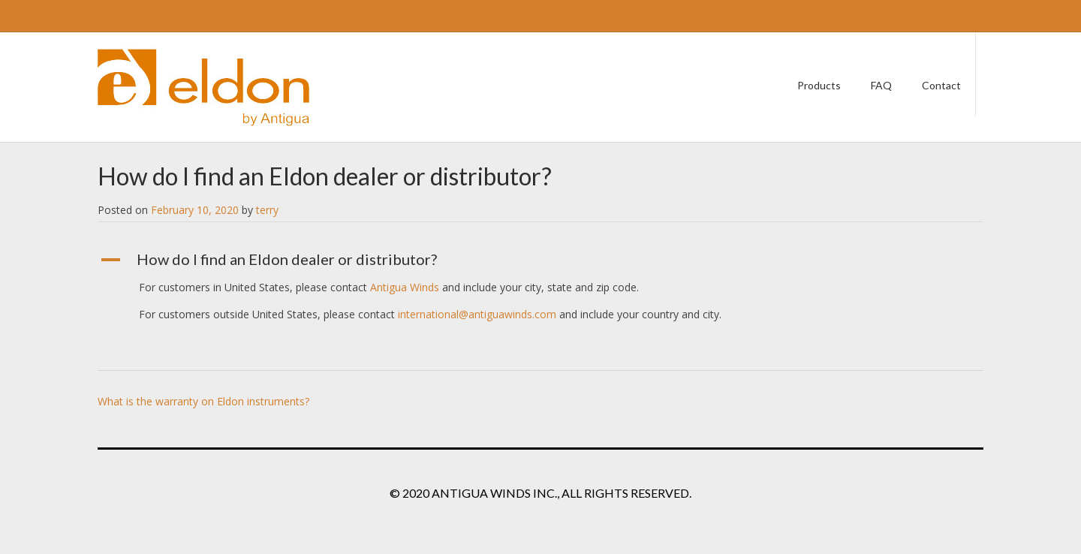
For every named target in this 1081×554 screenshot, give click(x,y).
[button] (540, 260)
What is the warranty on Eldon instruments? (203, 401)
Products (819, 85)
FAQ (881, 85)
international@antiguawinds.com (477, 314)
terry (267, 210)
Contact (941, 85)
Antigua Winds (404, 287)
